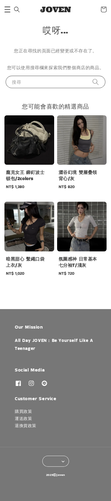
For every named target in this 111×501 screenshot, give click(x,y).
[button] (7, 9)
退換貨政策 (25, 426)
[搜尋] (95, 82)
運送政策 (23, 418)
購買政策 (23, 411)
